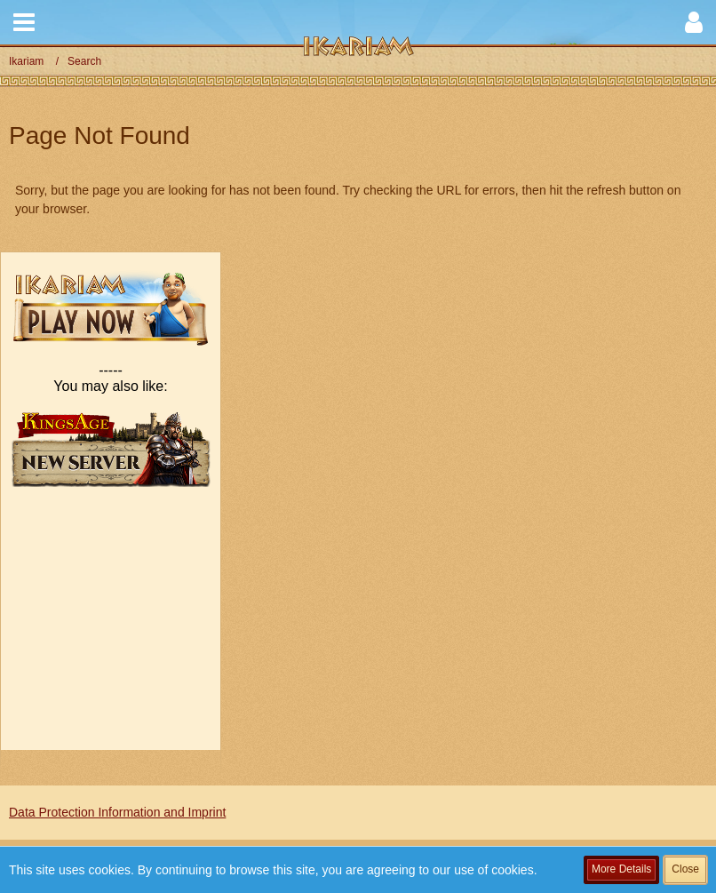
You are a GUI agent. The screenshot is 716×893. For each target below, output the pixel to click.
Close (685, 869)
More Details (621, 869)
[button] (24, 22)
